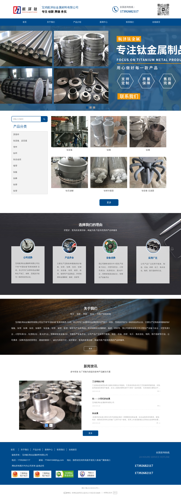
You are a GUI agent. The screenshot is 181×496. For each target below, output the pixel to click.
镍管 (15, 166)
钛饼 (15, 184)
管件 (15, 147)
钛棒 (15, 178)
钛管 (15, 191)
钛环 (15, 153)
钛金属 (95, 413)
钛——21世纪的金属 (101, 399)
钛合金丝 (17, 159)
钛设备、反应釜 (20, 141)
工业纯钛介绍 (98, 381)
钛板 (15, 172)
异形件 (16, 134)
